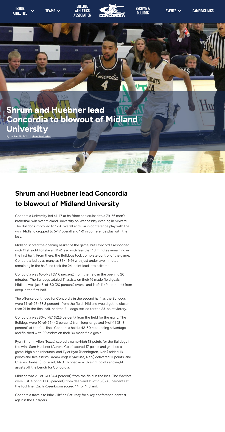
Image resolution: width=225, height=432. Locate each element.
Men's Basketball (41, 136)
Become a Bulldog (143, 10)
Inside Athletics (20, 10)
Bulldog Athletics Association (82, 10)
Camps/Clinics (203, 10)
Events (171, 10)
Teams (50, 10)
